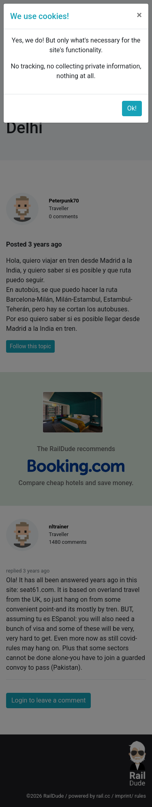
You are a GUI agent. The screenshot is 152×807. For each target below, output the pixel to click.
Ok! (132, 108)
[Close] (139, 15)
